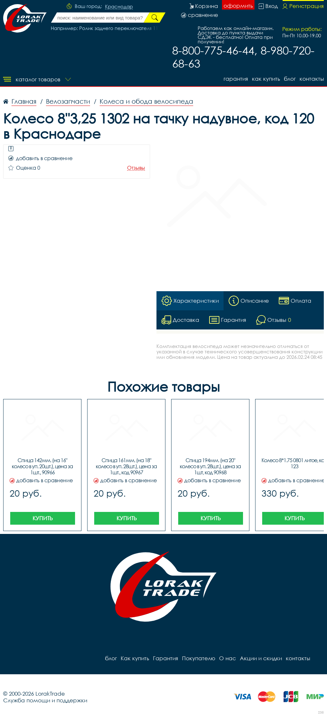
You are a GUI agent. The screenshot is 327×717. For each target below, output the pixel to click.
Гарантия (236, 78)
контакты (312, 78)
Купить (43, 518)
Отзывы (136, 168)
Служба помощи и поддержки (45, 700)
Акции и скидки (261, 658)
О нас (227, 658)
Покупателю (198, 658)
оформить (238, 5)
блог (290, 78)
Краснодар (119, 6)
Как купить (266, 78)
